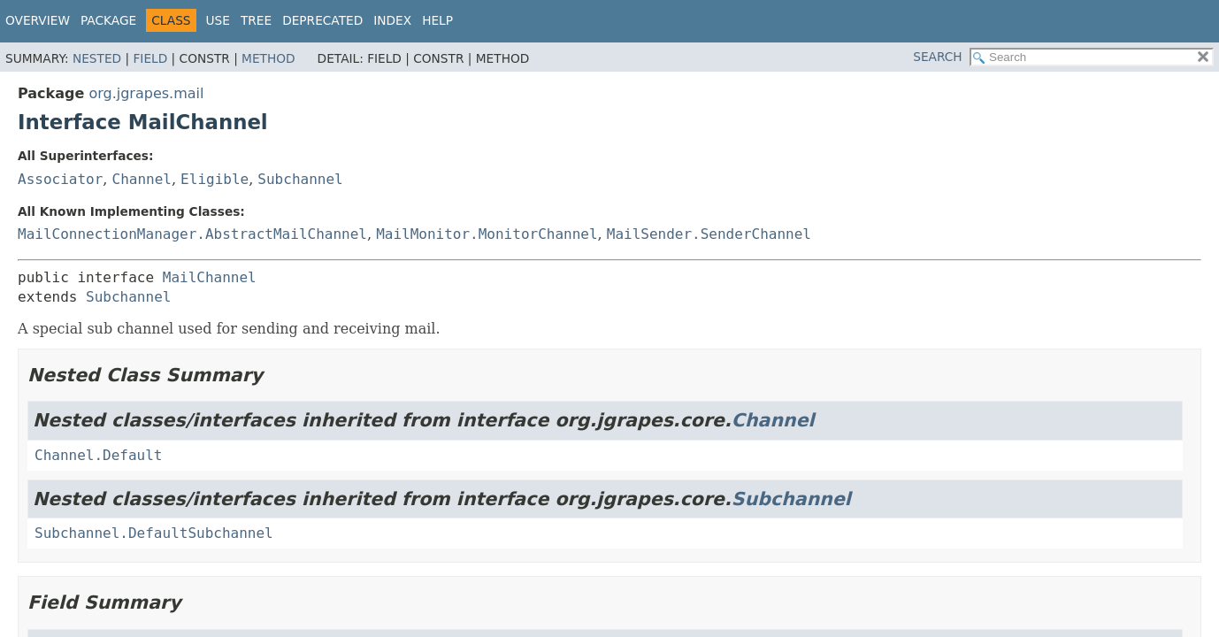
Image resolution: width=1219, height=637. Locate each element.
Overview (37, 20)
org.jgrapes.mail (145, 93)
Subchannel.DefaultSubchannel (153, 533)
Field (150, 58)
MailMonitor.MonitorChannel (486, 234)
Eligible (214, 179)
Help (437, 20)
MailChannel (210, 277)
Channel (142, 179)
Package (108, 20)
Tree (256, 20)
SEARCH (937, 57)
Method (268, 58)
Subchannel (299, 179)
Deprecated (322, 20)
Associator (60, 179)
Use (218, 20)
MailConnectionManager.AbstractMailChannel (192, 234)
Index (392, 20)
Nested (97, 58)
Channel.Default (98, 455)
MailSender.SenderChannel (709, 234)
